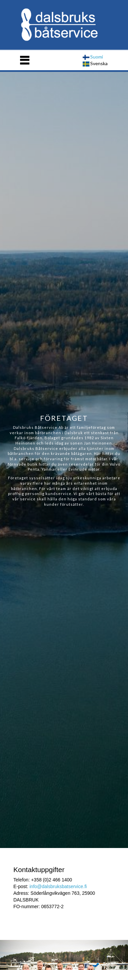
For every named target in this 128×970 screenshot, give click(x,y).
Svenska (95, 63)
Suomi (93, 56)
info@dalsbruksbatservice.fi (58, 886)
